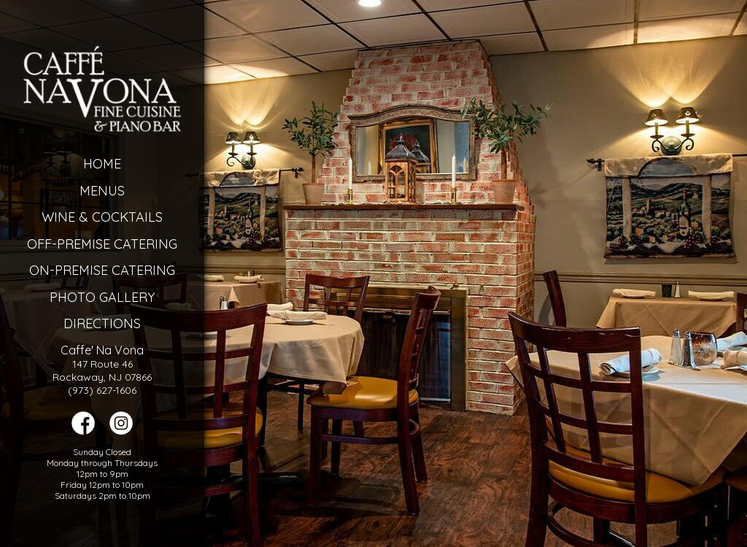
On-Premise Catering (102, 270)
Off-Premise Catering (102, 244)
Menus (102, 190)
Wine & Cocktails (102, 217)
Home (102, 163)
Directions (102, 323)
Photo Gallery (102, 297)
